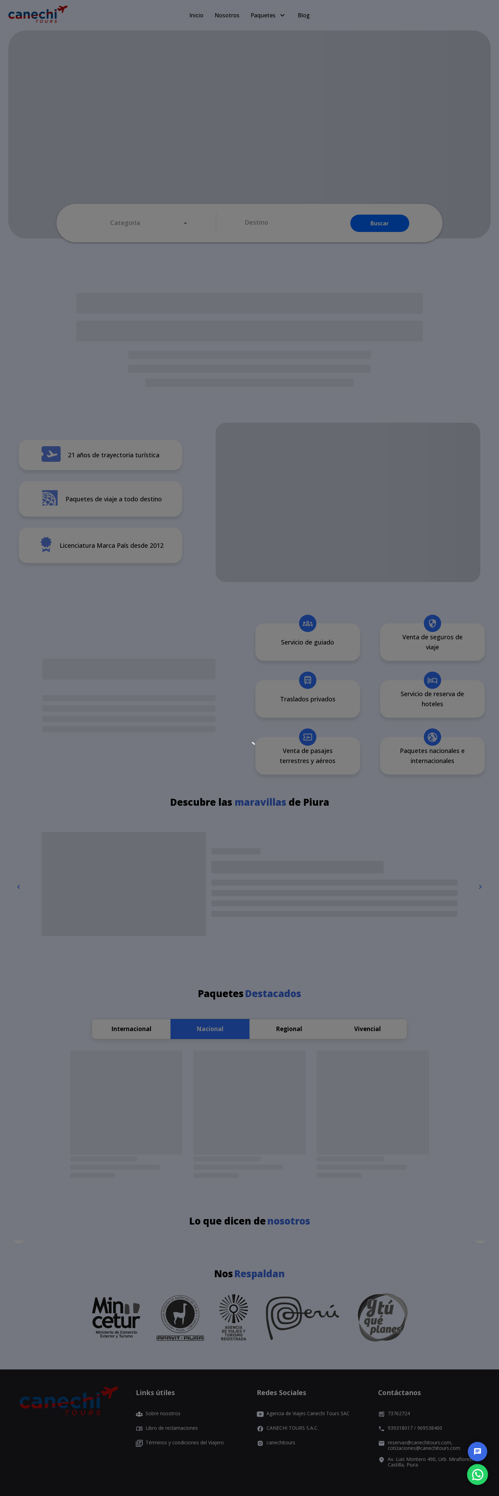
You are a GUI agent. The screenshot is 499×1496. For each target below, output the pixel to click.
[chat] (477, 1451)
